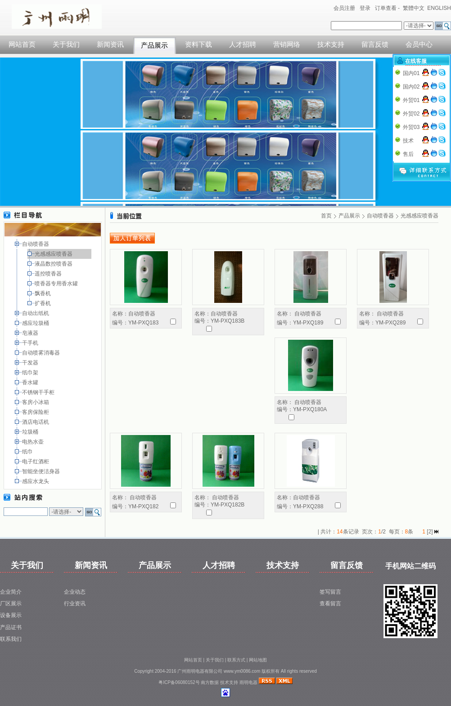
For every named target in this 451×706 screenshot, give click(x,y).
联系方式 (236, 659)
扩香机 (43, 303)
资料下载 (198, 44)
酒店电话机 (36, 422)
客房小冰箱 (36, 402)
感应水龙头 (36, 481)
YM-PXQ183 (143, 323)
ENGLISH (439, 8)
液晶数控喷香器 (54, 264)
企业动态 (75, 592)
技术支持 (330, 44)
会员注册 (344, 8)
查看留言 (330, 603)
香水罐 (31, 382)
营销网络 (286, 44)
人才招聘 (242, 44)
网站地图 (258, 659)
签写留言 (330, 592)
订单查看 (386, 8)
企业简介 (11, 592)
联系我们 (11, 639)
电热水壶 (33, 442)
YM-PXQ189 (308, 323)
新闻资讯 (110, 44)
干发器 (31, 363)
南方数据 (210, 682)
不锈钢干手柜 (39, 392)
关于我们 (66, 44)
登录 (365, 8)
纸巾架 (31, 372)
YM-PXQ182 (143, 506)
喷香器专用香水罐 (57, 283)
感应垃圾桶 (36, 323)
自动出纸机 (36, 313)
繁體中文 (413, 8)
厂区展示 (11, 603)
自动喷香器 (36, 244)
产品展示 (154, 45)
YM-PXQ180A (310, 409)
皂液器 (31, 333)
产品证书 (11, 627)
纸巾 (28, 451)
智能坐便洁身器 (41, 471)
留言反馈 (374, 44)
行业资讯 (75, 603)
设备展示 (11, 615)
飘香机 (43, 293)
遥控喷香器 (49, 274)
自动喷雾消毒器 (41, 353)
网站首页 (22, 44)
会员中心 (419, 44)
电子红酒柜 (36, 461)
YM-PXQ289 (390, 323)
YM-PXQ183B (227, 321)
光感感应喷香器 (54, 254)
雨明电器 (248, 682)
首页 (326, 216)
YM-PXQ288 (308, 506)
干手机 (31, 343)
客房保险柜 (36, 412)
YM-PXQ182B (227, 505)
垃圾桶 (31, 432)
